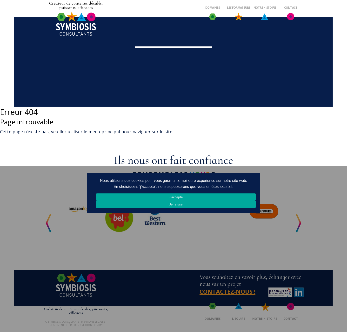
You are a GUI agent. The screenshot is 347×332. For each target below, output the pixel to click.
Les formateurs (238, 8)
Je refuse (176, 204)
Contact (290, 8)
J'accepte (176, 197)
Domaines (212, 8)
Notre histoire (265, 8)
